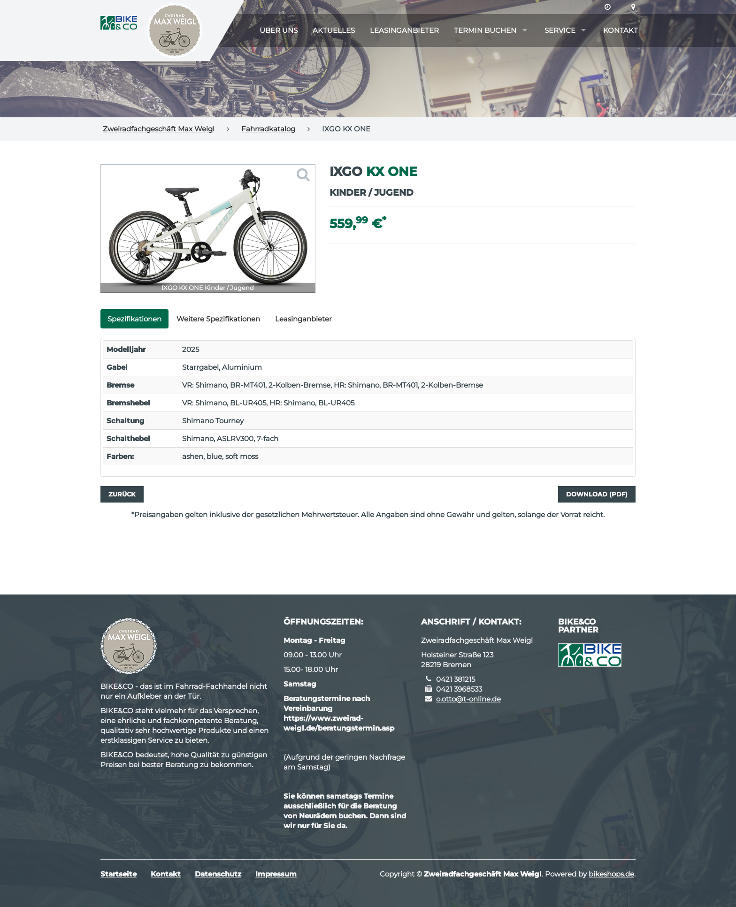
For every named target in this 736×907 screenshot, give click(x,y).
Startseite (118, 873)
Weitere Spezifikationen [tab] (218, 318)
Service (559, 30)
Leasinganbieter (404, 30)
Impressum (276, 873)
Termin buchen (485, 30)
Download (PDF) (597, 494)
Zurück (122, 494)
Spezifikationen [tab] (134, 318)
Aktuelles (334, 30)
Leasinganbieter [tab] (303, 318)
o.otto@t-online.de (468, 698)
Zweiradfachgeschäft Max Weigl (159, 128)
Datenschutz (218, 873)
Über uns (279, 30)
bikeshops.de (611, 873)
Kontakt (620, 30)
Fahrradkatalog (268, 128)
